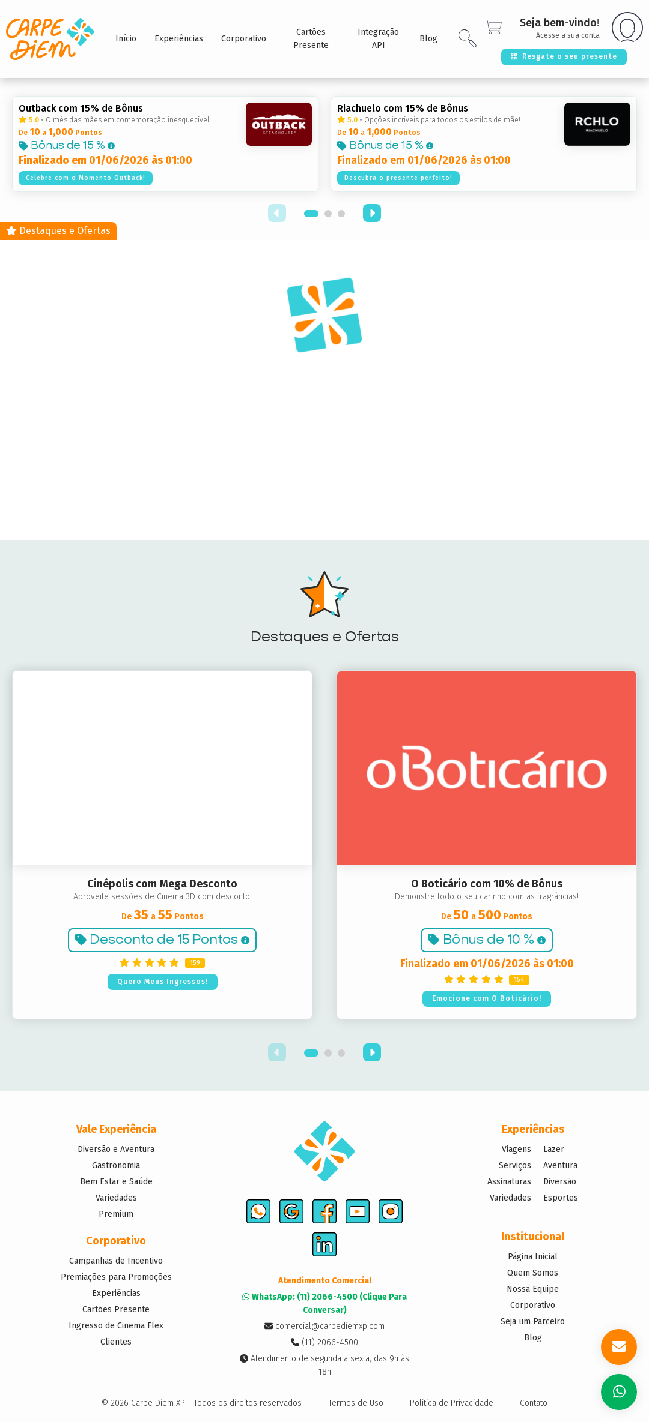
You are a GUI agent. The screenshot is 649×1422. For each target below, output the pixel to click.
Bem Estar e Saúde (116, 1182)
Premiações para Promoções (116, 1277)
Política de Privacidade (451, 1403)
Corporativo (532, 1305)
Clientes (116, 1342)
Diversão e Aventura (116, 1149)
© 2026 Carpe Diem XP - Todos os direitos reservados (202, 1403)
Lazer (553, 1149)
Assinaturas (509, 1182)
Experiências (116, 1293)
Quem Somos (532, 1273)
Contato (533, 1403)
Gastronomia (116, 1165)
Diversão (559, 1182)
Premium (116, 1214)
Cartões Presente (116, 1309)
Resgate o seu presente (564, 56)
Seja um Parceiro (533, 1321)
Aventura (560, 1165)
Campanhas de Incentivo (116, 1261)
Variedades (116, 1198)
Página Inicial (533, 1257)
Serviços (515, 1165)
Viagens (516, 1149)
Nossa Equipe (533, 1289)
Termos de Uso (355, 1403)
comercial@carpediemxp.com (324, 1326)
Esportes (560, 1198)
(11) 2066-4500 (324, 1342)
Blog (533, 1338)
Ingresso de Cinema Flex (116, 1326)
